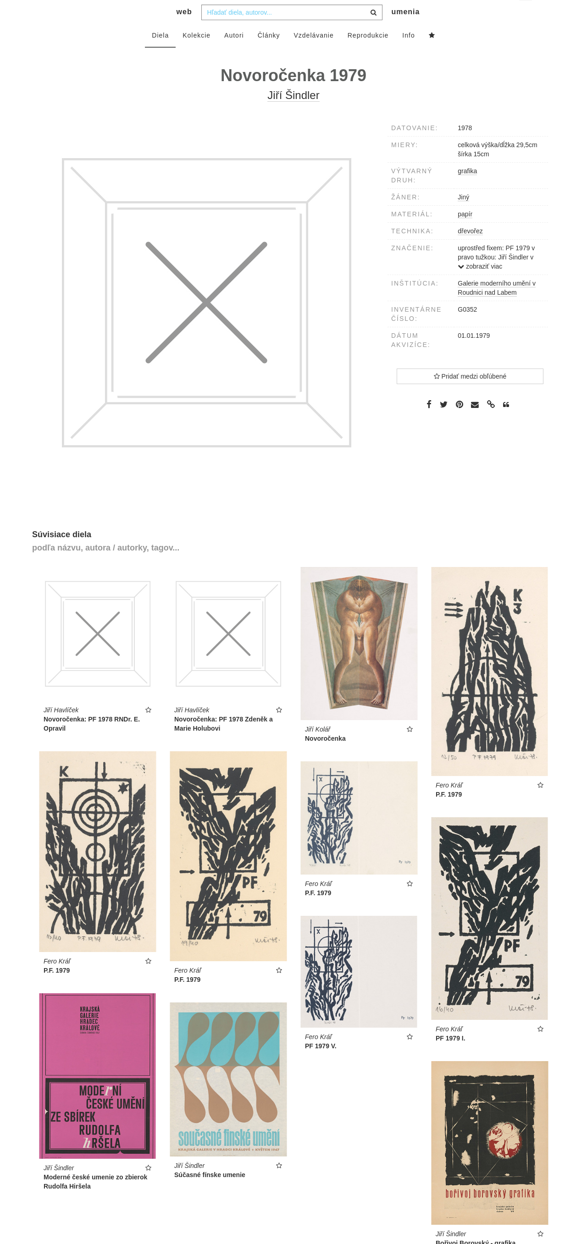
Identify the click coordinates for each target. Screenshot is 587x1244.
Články (269, 53)
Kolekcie (196, 53)
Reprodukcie (368, 53)
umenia (405, 30)
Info (408, 53)
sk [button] (526, 14)
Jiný (463, 215)
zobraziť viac (480, 284)
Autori (234, 53)
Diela (160, 53)
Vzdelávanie (313, 53)
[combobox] (291, 31)
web (184, 30)
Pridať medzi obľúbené (470, 394)
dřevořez (470, 249)
